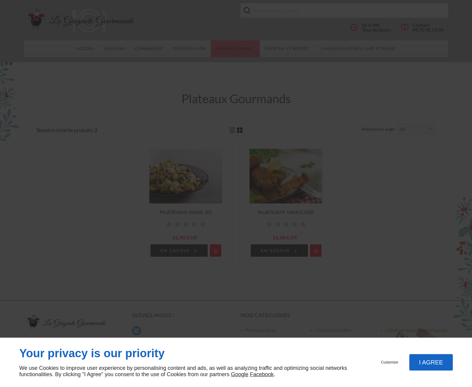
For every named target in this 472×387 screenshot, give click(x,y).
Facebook (262, 374)
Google (239, 374)
